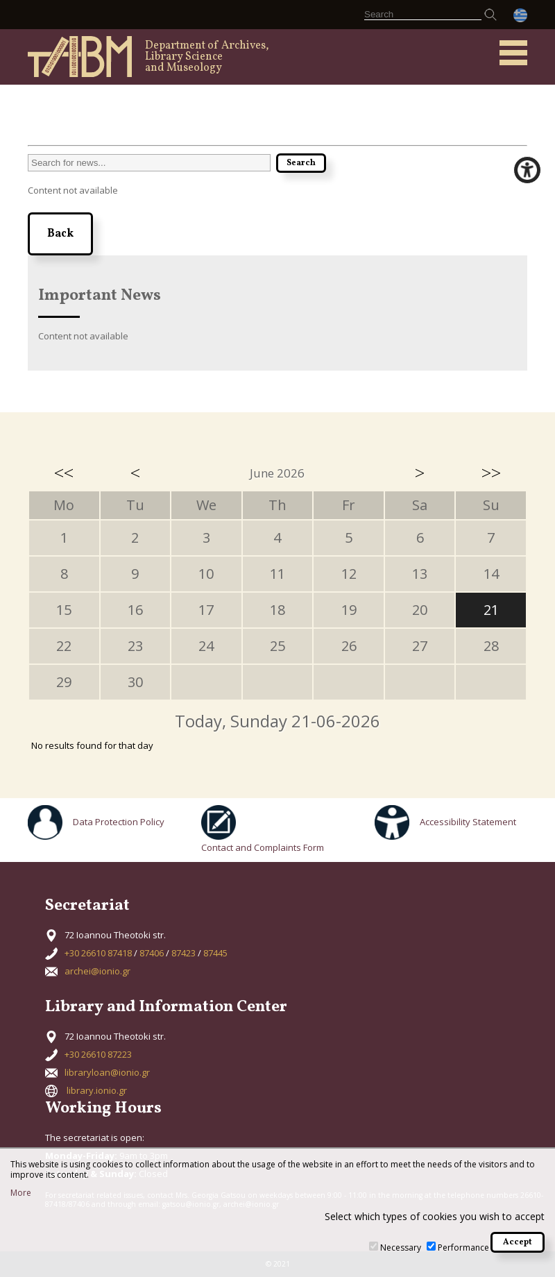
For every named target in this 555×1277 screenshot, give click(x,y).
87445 (215, 953)
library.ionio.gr (97, 1090)
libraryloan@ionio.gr (107, 1072)
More (20, 1193)
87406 (151, 953)
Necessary (400, 1247)
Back (60, 234)
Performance (463, 1247)
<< (64, 472)
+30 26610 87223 (98, 1054)
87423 (183, 953)
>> (491, 472)
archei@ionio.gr (97, 971)
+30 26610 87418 (98, 953)
